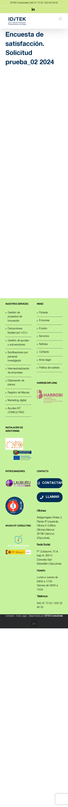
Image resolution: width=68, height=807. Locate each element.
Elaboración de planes (16, 382)
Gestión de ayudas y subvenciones (18, 342)
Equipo (43, 328)
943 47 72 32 (44, 603)
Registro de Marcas (18, 392)
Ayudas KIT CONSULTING (16, 410)
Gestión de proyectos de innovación (15, 316)
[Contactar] (50, 483)
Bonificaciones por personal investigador (18, 356)
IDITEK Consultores (53, 616)
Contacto (44, 352)
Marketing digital (17, 400)
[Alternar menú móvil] (61, 19)
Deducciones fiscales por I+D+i (17, 330)
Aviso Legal (21, 616)
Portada (43, 312)
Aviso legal (45, 360)
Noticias (43, 344)
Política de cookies (49, 368)
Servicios (44, 336)
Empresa (44, 320)
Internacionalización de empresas (18, 370)
